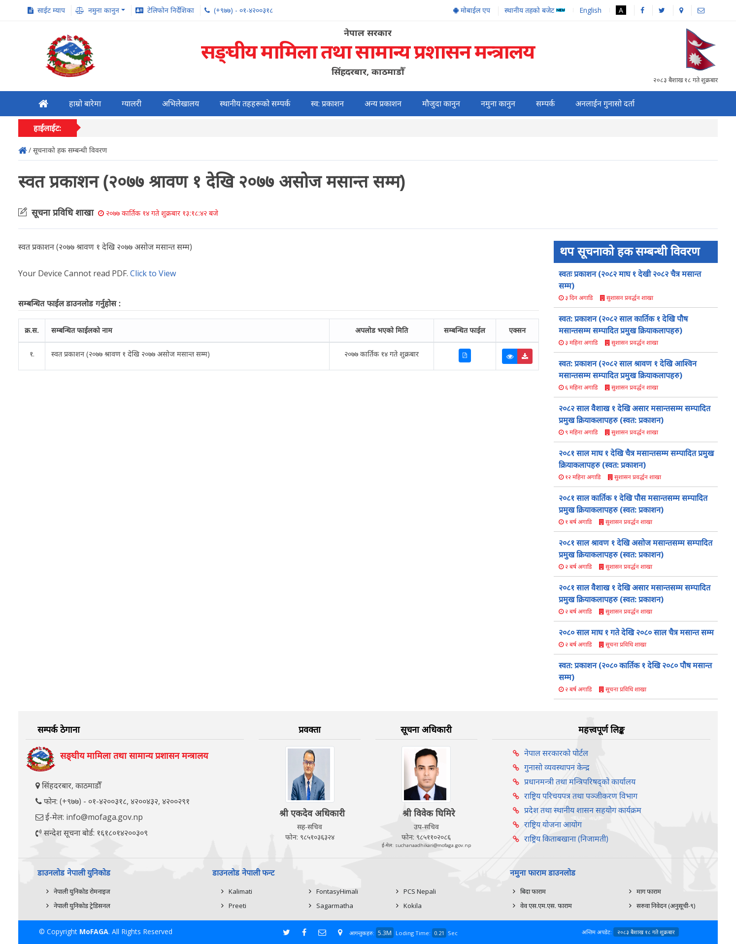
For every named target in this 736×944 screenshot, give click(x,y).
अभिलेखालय (180, 103)
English (590, 10)
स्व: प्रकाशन (327, 103)
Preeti (237, 905)
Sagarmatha (334, 905)
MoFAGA (93, 931)
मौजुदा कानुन (441, 103)
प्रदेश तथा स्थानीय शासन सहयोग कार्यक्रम (582, 810)
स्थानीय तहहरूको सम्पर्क (255, 103)
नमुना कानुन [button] (103, 10)
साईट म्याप (51, 10)
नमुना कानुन (498, 103)
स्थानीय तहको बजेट (534, 10)
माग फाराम (648, 891)
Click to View (153, 273)
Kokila (412, 905)
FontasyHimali (337, 891)
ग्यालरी (131, 103)
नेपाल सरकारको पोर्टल (556, 753)
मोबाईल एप (471, 10)
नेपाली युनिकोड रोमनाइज (82, 891)
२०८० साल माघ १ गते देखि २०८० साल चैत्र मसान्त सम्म (636, 632)
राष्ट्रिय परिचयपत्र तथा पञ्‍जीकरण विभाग (580, 795)
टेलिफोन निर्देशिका (170, 10)
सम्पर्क (545, 103)
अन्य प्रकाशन (383, 103)
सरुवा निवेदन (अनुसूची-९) (665, 905)
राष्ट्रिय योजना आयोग (553, 824)
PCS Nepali (419, 891)
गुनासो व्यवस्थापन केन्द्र (557, 767)
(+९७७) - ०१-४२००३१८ (243, 10)
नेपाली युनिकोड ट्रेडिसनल (82, 905)
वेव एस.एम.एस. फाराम (546, 905)
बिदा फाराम (533, 891)
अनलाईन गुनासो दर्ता (605, 103)
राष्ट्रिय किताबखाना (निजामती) (566, 838)
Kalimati (240, 891)
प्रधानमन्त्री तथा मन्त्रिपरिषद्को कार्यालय (580, 781)
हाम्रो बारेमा (85, 103)
